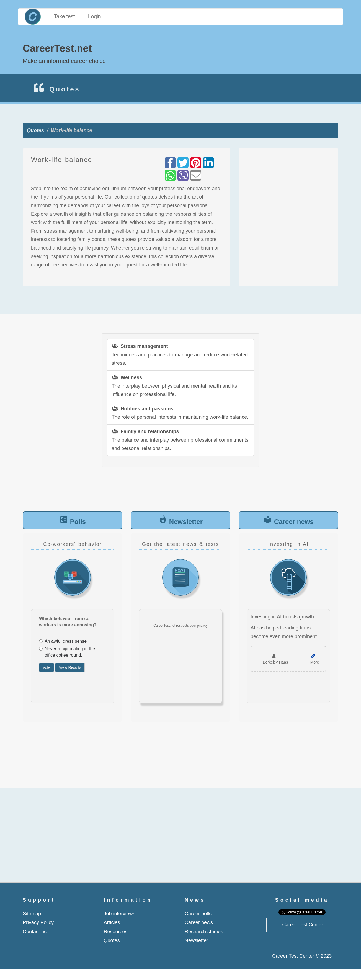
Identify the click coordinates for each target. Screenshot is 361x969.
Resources (116, 931)
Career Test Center (302, 924)
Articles (112, 922)
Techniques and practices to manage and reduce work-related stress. (180, 354)
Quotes (35, 130)
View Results (70, 667)
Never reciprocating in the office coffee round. (67, 651)
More (314, 662)
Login (94, 16)
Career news (294, 521)
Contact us (35, 931)
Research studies (204, 931)
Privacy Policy (38, 922)
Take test (64, 16)
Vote (46, 667)
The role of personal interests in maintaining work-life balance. (180, 413)
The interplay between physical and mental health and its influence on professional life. (174, 386)
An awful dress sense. (63, 641)
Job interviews (119, 913)
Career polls (198, 913)
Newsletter (186, 521)
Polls (78, 521)
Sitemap (32, 913)
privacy (202, 626)
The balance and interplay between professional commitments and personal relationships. (180, 440)
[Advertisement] (288, 217)
